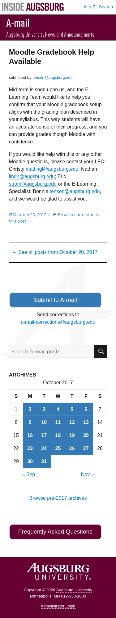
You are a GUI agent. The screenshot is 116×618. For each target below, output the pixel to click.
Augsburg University (74, 590)
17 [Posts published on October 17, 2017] (44, 435)
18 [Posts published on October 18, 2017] (58, 435)
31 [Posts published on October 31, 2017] (44, 461)
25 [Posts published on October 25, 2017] (58, 448)
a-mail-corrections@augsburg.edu (58, 322)
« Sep (28, 474)
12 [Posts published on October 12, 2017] (72, 422)
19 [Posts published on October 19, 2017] (72, 435)
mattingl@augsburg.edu (52, 169)
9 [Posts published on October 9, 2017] (30, 422)
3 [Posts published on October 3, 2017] (44, 409)
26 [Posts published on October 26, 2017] (72, 448)
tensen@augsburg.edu (52, 77)
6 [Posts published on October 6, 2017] (85, 409)
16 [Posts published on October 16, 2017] (30, 435)
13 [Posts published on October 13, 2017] (86, 422)
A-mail (17, 22)
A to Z (89, 6)
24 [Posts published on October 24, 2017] (44, 448)
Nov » (87, 474)
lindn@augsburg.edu (32, 176)
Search (106, 6)
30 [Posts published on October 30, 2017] (30, 461)
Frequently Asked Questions (55, 531)
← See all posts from (55, 252)
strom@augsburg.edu (33, 184)
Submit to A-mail (55, 299)
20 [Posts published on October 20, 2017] (86, 435)
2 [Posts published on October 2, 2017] (30, 409)
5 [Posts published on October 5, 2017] (72, 409)
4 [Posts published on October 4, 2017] (58, 409)
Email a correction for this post (55, 217)
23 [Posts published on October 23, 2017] (30, 448)
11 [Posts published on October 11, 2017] (58, 422)
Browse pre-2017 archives (58, 498)
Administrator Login (58, 606)
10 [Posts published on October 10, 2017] (44, 422)
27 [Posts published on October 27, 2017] (86, 448)
